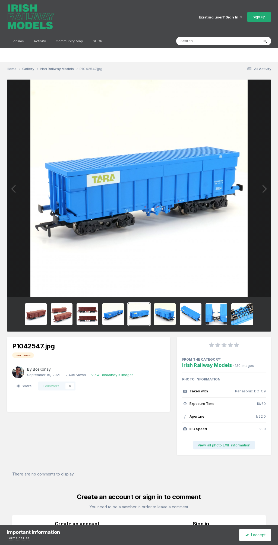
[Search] (203, 41)
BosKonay (42, 369)
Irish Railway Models (207, 365)
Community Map (69, 41)
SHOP (97, 41)
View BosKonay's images (112, 375)
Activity (40, 41)
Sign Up (259, 17)
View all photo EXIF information (224, 445)
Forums (18, 41)
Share (24, 386)
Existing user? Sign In (220, 17)
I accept (255, 535)
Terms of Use (18, 538)
